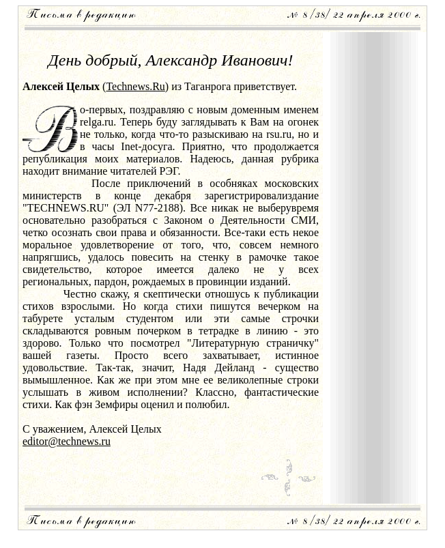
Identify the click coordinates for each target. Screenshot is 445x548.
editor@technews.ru (67, 441)
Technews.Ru (135, 86)
